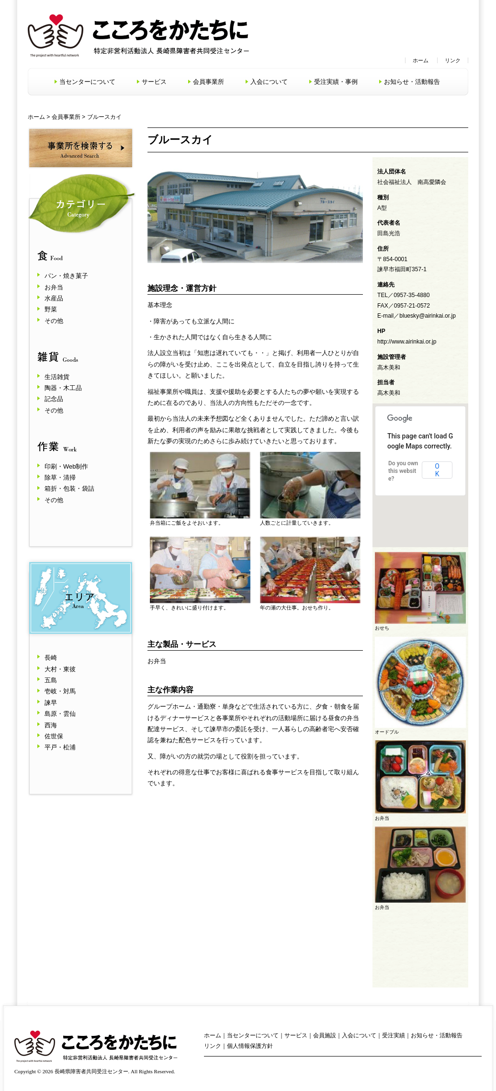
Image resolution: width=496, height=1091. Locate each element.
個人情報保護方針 (250, 1046)
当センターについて (87, 81)
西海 (51, 725)
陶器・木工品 (63, 387)
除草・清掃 (60, 477)
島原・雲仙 (60, 713)
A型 (382, 208)
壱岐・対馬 (60, 691)
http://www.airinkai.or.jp (407, 341)
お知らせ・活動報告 (412, 81)
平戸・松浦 (60, 747)
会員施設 (324, 1035)
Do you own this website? (403, 471)
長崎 (51, 657)
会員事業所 (208, 81)
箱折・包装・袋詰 (69, 488)
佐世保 (54, 736)
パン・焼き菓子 (66, 275)
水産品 (54, 298)
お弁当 (54, 287)
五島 (51, 680)
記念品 (54, 398)
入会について (269, 81)
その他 (54, 320)
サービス (154, 81)
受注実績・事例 (336, 81)
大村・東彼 (60, 669)
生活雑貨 (57, 376)
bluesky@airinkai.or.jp (427, 315)
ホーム (420, 60)
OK (437, 470)
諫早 (51, 702)
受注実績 (393, 1035)
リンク (453, 60)
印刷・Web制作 (67, 466)
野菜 (51, 309)
